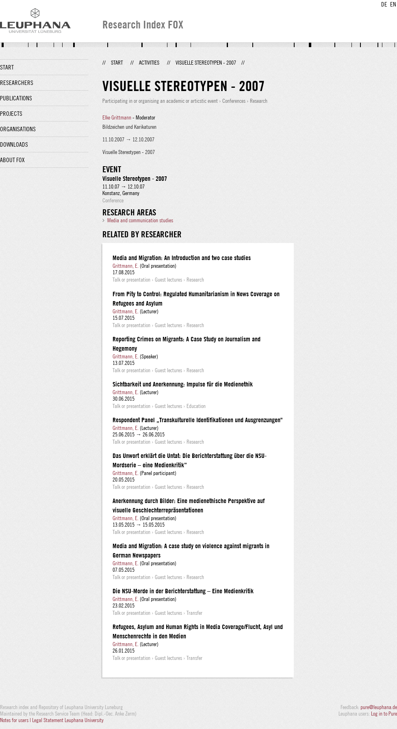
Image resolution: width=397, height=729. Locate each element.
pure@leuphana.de (378, 707)
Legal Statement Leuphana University (68, 720)
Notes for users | (16, 720)
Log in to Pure (384, 713)
